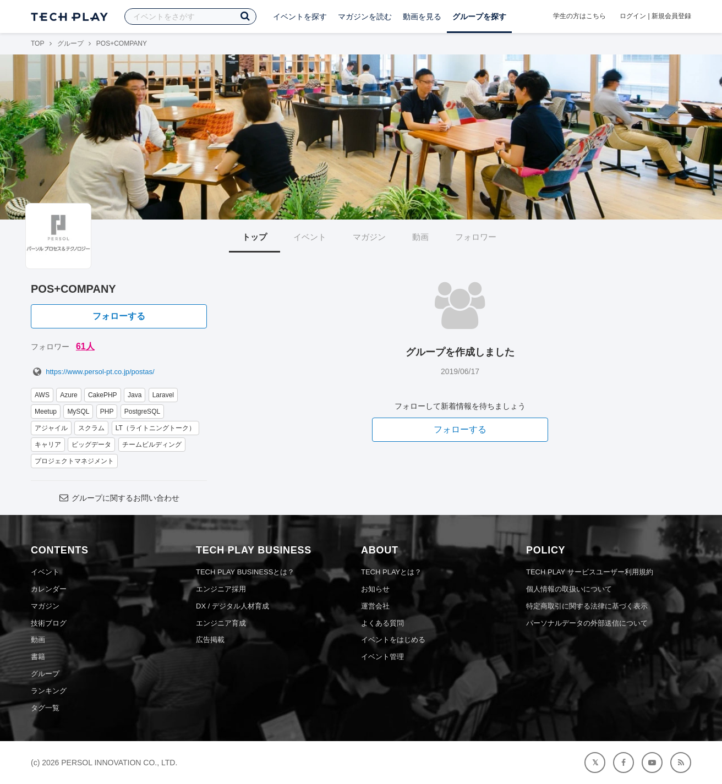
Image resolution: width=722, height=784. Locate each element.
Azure (68, 395)
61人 (85, 346)
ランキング (49, 691)
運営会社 (375, 606)
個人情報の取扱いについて (569, 589)
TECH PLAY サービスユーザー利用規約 (589, 572)
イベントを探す (300, 16)
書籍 (38, 657)
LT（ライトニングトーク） (155, 428)
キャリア (48, 444)
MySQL (78, 411)
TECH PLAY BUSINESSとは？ (245, 572)
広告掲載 (210, 639)
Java (134, 395)
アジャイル (51, 428)
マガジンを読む (365, 16)
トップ (254, 237)
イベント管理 (382, 657)
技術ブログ (49, 623)
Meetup (46, 411)
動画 (420, 237)
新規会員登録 (671, 16)
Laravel (163, 395)
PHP (107, 411)
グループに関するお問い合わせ (118, 498)
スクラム (91, 428)
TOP (37, 43)
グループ (70, 43)
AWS (42, 395)
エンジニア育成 (221, 623)
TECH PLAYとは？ (391, 572)
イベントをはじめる (393, 639)
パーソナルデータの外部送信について (587, 623)
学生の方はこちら (579, 16)
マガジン (369, 237)
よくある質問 (382, 623)
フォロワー (475, 237)
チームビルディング (152, 444)
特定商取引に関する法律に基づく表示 (587, 606)
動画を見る (422, 16)
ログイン (633, 16)
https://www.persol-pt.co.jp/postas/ (93, 372)
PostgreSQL (142, 411)
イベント (309, 237)
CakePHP (102, 395)
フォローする (118, 316)
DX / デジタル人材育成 (232, 606)
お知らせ (375, 589)
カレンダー (49, 589)
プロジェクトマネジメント (74, 461)
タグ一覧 (45, 708)
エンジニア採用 (221, 589)
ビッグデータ (91, 444)
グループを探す (479, 16)
